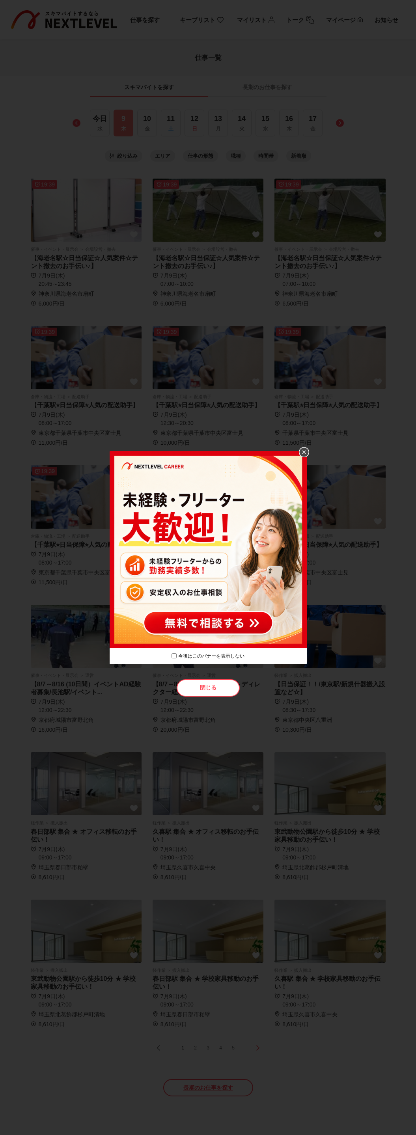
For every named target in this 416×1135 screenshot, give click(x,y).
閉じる (208, 687)
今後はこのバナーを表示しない (211, 656)
